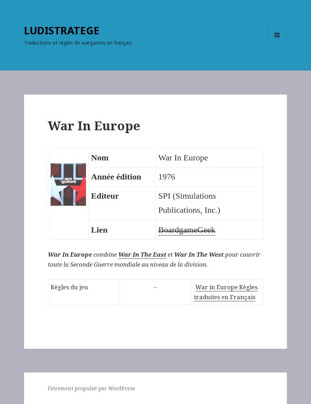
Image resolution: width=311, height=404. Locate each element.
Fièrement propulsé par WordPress (91, 388)
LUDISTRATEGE (61, 30)
